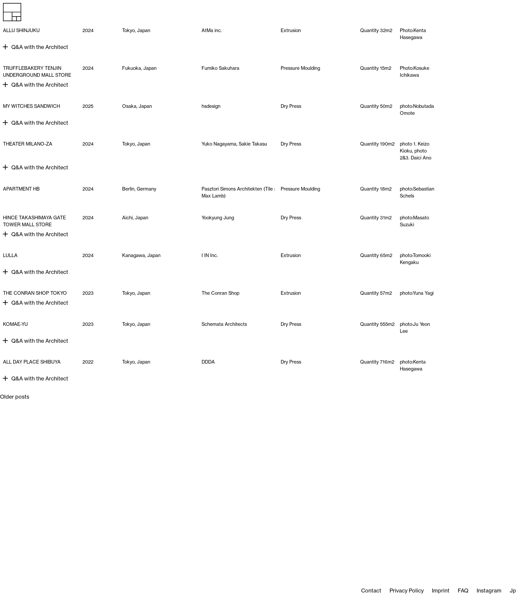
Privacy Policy (407, 590)
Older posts (14, 396)
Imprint (440, 590)
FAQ (463, 590)
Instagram (489, 590)
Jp (513, 590)
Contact (371, 590)
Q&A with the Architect (39, 47)
